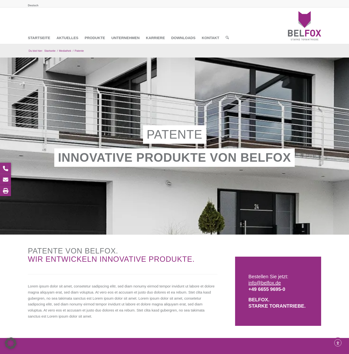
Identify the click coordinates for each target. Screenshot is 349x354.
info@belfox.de (264, 283)
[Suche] (227, 26)
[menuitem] (33, 5)
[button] (10, 343)
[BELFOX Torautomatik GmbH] (304, 25)
